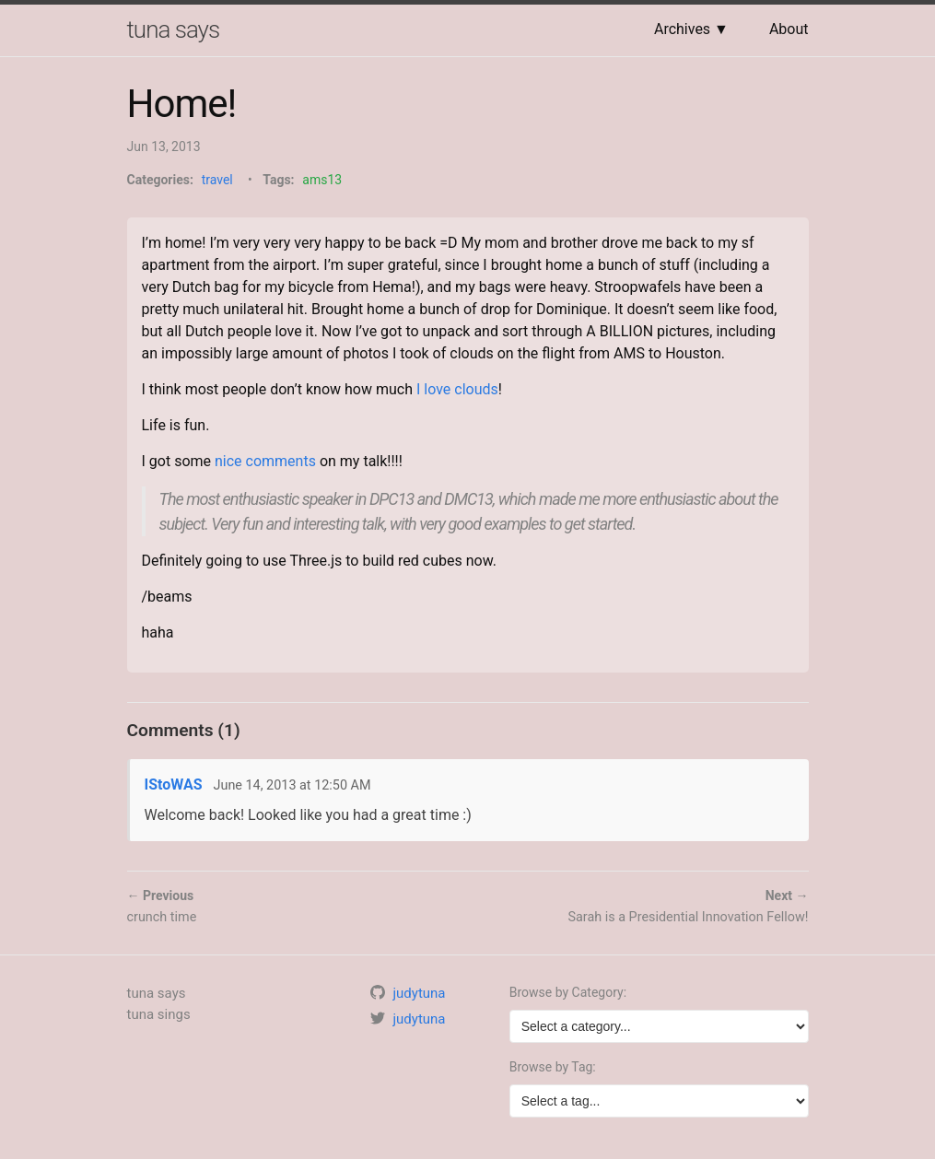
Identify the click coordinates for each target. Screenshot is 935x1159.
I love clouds (457, 389)
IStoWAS (174, 784)
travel (217, 179)
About (789, 29)
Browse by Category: (567, 992)
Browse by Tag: (552, 1066)
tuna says (173, 29)
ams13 (322, 179)
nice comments (265, 461)
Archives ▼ (691, 29)
